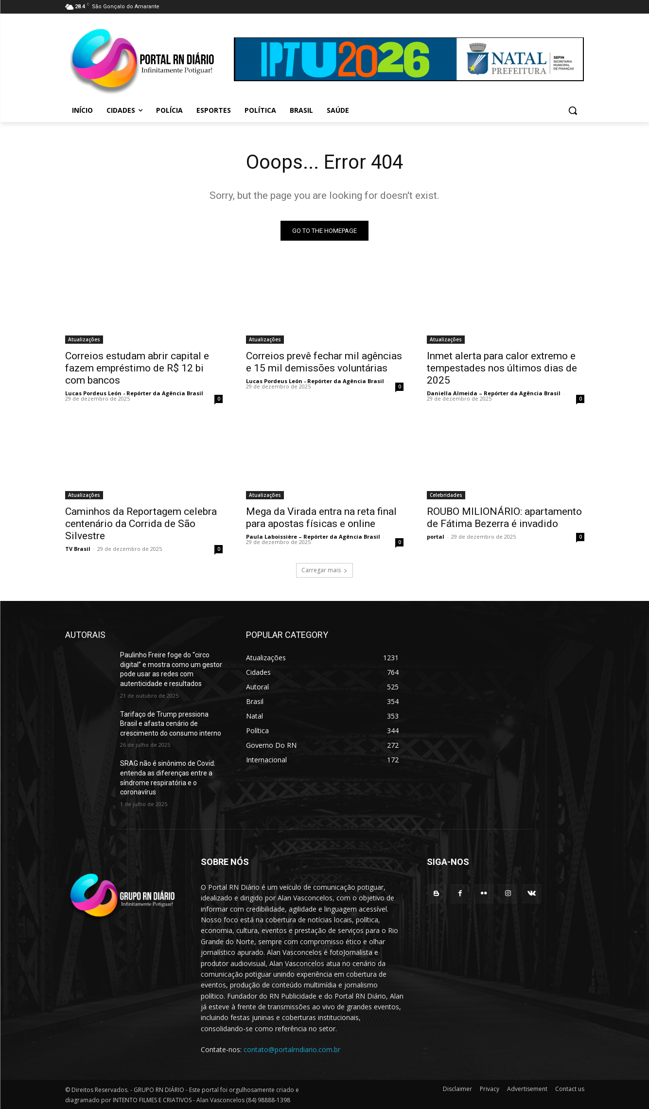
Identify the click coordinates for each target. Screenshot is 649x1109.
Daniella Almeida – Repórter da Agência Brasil (494, 393)
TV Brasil (77, 548)
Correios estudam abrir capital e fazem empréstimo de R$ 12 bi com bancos (137, 368)
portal (435, 536)
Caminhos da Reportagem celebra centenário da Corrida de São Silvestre (141, 524)
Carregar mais (324, 570)
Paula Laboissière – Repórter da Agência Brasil (313, 536)
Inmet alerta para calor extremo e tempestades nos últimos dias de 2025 (502, 368)
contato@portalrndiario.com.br (292, 1049)
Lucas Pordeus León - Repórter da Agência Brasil (134, 393)
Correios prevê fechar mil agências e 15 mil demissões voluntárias (324, 362)
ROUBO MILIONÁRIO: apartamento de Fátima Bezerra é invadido (504, 517)
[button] (572, 110)
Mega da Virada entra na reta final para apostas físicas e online (321, 517)
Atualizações (84, 339)
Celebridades (446, 495)
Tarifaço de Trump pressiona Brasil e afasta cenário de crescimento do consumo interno (170, 723)
